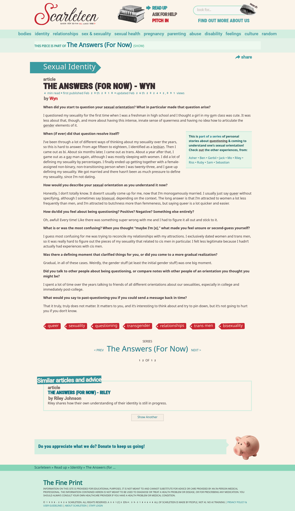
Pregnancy (154, 33)
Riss (191, 162)
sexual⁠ (98, 185)
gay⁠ (69, 156)
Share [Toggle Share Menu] (243, 56)
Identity (42, 33)
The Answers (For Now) (147, 349)
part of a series (210, 136)
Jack (222, 158)
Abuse (195, 33)
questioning (106, 326)
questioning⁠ (218, 141)
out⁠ (201, 150)
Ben (202, 158)
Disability (213, 33)
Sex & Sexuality (96, 33)
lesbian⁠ (158, 146)
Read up (159, 8)
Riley (238, 158)
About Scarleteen (76, 506)
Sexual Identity (69, 67)
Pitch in (160, 20)
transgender (138, 326)
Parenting (176, 33)
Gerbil (212, 158)
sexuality (77, 326)
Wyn (53, 98)
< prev (98, 350)
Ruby (200, 162)
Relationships (65, 33)
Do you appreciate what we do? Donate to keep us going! (91, 446)
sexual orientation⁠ (119, 107)
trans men (203, 326)
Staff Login (96, 506)
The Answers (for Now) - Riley (79, 392)
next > (196, 350)
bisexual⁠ (108, 198)
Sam (210, 162)
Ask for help (164, 14)
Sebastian (222, 162)
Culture (251, 33)
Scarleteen (42, 468)
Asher (193, 158)
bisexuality (233, 326)
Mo (230, 158)
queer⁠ (234, 193)
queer (53, 326)
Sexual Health (127, 33)
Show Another (148, 417)
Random (269, 33)
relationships (172, 326)
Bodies (24, 33)
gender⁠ (48, 125)
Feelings (233, 33)
